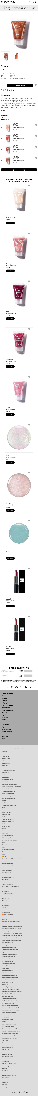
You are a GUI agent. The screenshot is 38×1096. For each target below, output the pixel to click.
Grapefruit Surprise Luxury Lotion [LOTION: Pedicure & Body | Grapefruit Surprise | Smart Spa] (10, 1033)
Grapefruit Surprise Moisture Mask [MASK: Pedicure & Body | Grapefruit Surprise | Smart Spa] (10, 1010)
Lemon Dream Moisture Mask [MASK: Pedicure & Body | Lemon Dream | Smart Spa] (9, 1012)
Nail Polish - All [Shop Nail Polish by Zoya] (6, 814)
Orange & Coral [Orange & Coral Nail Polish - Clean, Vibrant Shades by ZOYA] (6, 912)
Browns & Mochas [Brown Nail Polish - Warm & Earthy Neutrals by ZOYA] (6, 844)
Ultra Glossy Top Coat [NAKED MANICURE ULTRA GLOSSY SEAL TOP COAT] (7, 1056)
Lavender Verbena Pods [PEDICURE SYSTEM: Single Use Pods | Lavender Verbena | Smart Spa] (8, 893)
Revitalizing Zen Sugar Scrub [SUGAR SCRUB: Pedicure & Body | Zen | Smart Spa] (9, 986)
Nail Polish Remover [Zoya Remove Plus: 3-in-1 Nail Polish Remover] (7, 1054)
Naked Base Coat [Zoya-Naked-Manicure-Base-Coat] (6, 1049)
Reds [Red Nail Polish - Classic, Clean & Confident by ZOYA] (3, 809)
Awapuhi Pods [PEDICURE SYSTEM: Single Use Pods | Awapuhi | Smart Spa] (5, 898)
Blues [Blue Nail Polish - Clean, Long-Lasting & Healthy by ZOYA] (3, 830)
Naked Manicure (6, 729)
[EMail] (12, 90)
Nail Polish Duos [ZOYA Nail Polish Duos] (6, 772)
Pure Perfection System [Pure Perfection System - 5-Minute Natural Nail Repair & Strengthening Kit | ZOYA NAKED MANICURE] (7, 1019)
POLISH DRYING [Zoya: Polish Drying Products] (5, 756)
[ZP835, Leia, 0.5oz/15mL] (19, 440)
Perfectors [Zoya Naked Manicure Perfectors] (4, 1042)
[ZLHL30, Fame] (18, 127)
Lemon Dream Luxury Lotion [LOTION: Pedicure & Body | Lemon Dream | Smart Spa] (9, 1035)
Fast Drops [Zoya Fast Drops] (4, 823)
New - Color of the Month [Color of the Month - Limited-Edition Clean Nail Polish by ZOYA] (8, 793)
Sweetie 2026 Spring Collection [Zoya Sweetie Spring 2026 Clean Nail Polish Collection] (9, 784)
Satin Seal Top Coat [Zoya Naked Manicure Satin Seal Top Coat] (7, 1066)
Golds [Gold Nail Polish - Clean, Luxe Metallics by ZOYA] (3, 854)
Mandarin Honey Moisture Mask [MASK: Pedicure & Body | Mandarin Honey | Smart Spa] (10, 1005)
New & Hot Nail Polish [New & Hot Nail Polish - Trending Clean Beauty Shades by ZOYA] (7, 779)
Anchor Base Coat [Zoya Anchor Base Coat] (6, 812)
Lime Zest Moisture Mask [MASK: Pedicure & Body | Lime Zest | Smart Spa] (8, 1003)
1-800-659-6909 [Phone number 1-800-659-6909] (6, 722)
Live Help (4, 698)
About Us (4, 712)
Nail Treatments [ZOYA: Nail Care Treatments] (6, 1059)
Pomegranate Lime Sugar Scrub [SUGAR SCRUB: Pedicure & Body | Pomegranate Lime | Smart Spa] (10, 958)
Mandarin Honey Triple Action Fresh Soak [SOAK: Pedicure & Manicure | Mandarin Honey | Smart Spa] (12, 935)
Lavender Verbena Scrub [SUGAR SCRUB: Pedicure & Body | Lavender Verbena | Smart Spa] (8, 979)
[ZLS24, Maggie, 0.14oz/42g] (19, 584)
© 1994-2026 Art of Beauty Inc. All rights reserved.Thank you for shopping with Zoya (19, 1092)
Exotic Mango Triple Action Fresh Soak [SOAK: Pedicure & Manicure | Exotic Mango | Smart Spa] (11, 928)
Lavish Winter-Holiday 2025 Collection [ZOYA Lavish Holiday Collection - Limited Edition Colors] (11, 786)
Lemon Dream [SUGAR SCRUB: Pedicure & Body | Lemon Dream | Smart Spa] (5, 968)
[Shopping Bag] (35, 2)
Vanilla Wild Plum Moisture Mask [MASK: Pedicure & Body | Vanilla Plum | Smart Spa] (10, 1000)
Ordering (4, 700)
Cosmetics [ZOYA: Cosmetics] (4, 1073)
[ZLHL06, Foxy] (18, 149)
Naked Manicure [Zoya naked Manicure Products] (6, 1080)
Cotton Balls (5, 1040)
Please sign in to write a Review (7, 672)
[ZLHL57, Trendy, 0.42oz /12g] (19, 249)
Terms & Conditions (7, 705)
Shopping (4, 719)
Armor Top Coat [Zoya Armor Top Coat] (6, 826)
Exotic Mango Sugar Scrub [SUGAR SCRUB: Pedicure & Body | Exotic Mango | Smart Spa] (8, 963)
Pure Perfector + (6, 1017)
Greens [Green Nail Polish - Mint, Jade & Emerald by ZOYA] (3, 842)
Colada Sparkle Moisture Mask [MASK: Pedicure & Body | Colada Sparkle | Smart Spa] (9, 998)
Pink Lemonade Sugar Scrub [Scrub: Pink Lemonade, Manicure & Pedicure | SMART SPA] (9, 805)
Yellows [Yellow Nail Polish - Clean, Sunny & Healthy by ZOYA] (4, 851)
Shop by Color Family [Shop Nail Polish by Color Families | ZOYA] (7, 835)
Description (5, 96)
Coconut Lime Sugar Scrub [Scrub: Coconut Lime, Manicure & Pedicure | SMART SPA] (8, 795)
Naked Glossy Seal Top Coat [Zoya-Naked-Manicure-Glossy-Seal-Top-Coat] (9, 1063)
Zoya (3, 727)
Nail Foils (4, 1068)
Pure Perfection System (21, 7)
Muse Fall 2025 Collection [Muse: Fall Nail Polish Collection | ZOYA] (8, 788)
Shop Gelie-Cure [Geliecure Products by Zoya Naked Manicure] (6, 891)
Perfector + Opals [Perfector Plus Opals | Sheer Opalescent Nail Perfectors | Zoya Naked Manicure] (6, 1014)
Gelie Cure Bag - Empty (7, 1047)
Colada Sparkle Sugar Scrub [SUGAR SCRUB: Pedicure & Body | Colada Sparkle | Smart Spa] (9, 947)
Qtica (3, 734)
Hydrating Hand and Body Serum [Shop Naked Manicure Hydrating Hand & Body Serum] (10, 977)
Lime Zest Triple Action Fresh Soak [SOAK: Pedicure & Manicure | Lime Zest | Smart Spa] (10, 930)
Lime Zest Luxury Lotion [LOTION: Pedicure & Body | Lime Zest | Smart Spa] (8, 1026)
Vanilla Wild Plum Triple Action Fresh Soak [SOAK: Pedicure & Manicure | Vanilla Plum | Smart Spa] (12, 926)
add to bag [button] (16, 85)
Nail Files (4, 1052)
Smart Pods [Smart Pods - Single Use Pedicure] (5, 1070)
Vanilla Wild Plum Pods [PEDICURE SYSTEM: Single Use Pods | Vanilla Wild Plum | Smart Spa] (8, 868)
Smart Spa (5, 736)
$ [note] (15, 129)
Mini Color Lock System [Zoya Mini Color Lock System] (8, 849)
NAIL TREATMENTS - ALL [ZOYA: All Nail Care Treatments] (7, 942)
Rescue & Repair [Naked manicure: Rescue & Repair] (6, 758)
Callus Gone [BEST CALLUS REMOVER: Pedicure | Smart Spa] (5, 1082)
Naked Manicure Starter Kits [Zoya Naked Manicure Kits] (9, 1075)
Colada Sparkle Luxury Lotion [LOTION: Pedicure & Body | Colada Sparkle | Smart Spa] (9, 1038)
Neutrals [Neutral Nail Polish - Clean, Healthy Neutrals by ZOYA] (4, 800)
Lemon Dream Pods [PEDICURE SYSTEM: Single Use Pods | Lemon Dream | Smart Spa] (7, 870)
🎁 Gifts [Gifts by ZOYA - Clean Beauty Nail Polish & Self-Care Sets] (4, 856)
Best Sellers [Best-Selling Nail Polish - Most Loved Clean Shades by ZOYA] (5, 833)
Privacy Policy (6, 707)
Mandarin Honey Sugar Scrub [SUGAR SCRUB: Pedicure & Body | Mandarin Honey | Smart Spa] (9, 956)
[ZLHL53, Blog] (18, 138)
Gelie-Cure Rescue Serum (8, 889)
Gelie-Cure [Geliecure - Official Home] (4, 1084)
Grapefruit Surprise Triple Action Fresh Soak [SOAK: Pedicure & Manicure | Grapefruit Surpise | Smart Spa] (12, 937)
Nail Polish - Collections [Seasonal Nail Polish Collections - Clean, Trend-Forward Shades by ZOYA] (8, 821)
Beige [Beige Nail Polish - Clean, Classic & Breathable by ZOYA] (3, 910)
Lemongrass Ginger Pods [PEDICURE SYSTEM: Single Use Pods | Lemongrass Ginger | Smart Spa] (8, 865)
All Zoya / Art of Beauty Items (9, 1087)
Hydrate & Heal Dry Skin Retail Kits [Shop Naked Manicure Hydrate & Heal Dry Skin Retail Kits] (10, 886)
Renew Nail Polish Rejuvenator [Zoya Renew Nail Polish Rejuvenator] (9, 840)
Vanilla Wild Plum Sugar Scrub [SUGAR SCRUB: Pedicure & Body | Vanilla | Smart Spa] (9, 954)
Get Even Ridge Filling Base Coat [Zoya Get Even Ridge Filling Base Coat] (10, 837)
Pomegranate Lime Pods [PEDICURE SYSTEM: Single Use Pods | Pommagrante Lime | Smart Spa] (8, 882)
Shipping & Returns (7, 703)
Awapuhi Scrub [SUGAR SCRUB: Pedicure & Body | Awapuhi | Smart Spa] (5, 984)
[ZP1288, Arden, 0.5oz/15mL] (19, 536)
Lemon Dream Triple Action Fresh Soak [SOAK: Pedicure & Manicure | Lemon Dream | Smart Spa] (11, 940)
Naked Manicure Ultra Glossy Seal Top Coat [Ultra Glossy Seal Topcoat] (12, 991)
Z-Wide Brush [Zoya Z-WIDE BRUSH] (5, 1077)
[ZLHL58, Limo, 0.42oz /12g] (19, 201)
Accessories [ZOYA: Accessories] (5, 765)
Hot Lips (3, 110)
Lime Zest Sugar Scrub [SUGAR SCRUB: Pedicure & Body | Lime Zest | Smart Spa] (7, 961)
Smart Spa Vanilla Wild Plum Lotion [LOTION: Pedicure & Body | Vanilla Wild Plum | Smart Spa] (11, 1031)
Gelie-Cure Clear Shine (7, 996)
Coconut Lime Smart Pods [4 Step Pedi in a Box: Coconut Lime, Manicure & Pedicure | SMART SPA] (8, 798)
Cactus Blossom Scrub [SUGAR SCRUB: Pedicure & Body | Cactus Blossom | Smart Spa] (7, 982)
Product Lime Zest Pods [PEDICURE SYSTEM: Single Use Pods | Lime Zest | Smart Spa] (7, 884)
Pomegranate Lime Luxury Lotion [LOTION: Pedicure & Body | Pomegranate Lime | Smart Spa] (10, 1028)
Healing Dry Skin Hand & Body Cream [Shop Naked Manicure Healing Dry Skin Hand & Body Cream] (11, 921)
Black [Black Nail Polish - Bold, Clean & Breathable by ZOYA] (3, 847)
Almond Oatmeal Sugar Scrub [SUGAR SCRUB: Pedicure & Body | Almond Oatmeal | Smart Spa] (9, 975)
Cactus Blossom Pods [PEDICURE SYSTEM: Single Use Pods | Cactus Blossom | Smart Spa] (7, 896)
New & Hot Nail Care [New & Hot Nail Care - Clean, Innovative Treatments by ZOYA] (7, 781)
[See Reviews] (30, 69)
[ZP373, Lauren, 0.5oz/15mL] (19, 488)
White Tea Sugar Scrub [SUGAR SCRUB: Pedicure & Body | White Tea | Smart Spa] (7, 970)
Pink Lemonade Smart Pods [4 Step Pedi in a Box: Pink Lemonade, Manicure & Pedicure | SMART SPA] (8, 791)
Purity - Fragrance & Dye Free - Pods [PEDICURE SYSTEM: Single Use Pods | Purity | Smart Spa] (11, 858)
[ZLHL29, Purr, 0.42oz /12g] (19, 297)
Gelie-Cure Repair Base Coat (9, 924)
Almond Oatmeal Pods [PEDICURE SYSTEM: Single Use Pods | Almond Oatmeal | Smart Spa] (7, 863)
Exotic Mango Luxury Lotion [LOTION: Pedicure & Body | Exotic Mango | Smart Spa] (9, 1024)
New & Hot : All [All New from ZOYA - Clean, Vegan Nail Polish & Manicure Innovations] (5, 777)
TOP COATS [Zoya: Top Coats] (4, 751)
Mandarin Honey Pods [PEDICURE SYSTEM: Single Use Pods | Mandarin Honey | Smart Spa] (7, 875)
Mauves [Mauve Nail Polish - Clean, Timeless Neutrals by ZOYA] (4, 907)
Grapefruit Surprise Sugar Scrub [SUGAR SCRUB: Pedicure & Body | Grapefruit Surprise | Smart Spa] (10, 965)
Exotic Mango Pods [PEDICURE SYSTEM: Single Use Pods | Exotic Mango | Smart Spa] (6, 872)
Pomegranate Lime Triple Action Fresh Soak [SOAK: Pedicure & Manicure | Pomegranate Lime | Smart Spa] (12, 933)
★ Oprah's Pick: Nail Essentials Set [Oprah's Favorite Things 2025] (10, 989)
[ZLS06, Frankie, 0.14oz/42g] (19, 632)
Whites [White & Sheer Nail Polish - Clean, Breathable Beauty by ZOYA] (4, 903)
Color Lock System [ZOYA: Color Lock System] (6, 763)
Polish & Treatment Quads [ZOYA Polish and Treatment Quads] (8, 770)
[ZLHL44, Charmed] (18, 160)
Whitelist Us (5, 717)
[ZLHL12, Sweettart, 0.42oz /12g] (19, 344)
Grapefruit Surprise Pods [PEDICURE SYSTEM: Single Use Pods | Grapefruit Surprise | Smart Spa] (8, 877)
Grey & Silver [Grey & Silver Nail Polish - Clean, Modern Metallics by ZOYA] (5, 900)
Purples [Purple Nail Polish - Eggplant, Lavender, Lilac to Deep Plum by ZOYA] (4, 828)
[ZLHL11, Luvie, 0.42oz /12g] (19, 392)
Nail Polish (4, 1021)
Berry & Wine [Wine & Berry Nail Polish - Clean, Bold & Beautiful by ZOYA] (5, 905)
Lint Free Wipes (6, 1061)
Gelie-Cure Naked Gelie (7, 972)
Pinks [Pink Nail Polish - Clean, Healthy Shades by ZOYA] (3, 807)
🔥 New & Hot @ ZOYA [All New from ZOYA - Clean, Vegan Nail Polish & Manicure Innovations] (7, 914)
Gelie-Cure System (7, 731)
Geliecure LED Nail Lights (8, 1045)
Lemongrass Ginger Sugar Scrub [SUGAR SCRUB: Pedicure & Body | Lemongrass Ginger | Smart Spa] (10, 949)
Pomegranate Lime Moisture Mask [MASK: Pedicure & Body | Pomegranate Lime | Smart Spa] (10, 1007)
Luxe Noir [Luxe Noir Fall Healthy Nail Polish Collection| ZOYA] (4, 861)
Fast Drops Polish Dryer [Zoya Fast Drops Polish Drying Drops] (8, 819)
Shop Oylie (4, 919)
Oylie (3, 738)
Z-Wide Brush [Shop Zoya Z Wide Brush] (5, 917)
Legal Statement (6, 715)
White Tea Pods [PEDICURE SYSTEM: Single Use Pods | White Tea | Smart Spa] (6, 879)
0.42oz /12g (8, 75)
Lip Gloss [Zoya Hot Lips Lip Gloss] (4, 816)
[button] (9, 2)
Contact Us (5, 695)
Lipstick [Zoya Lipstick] (4, 802)
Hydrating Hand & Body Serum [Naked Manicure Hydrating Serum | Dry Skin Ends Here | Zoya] (9, 993)
